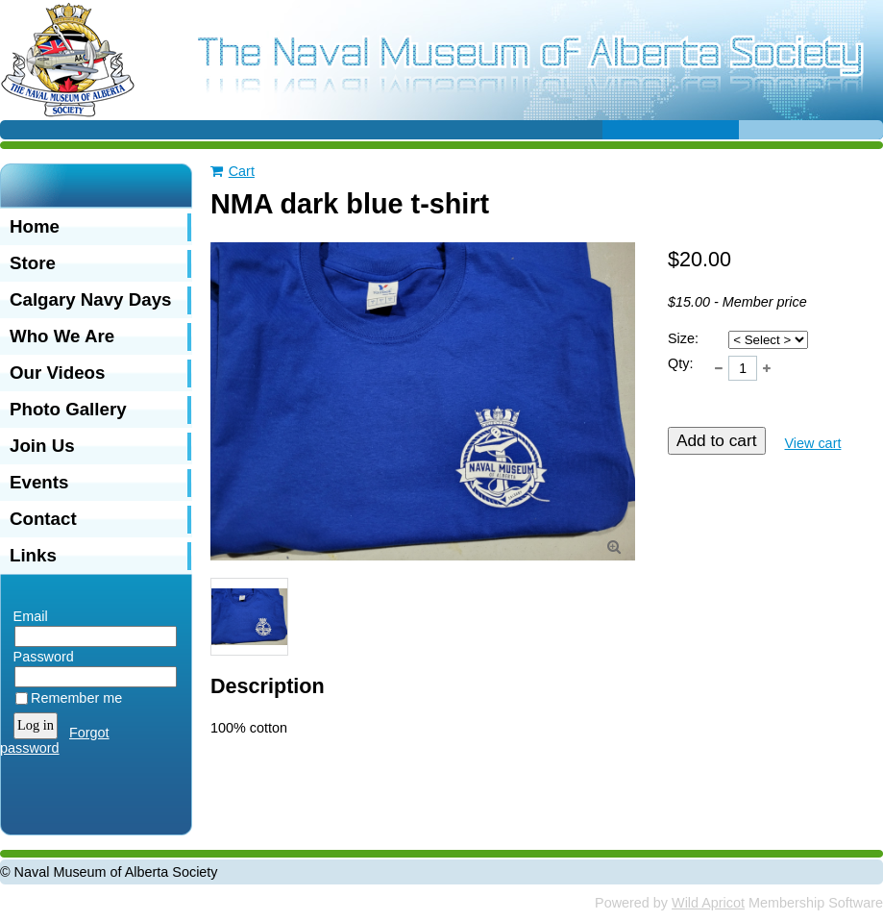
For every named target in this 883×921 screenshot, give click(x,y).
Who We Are (62, 336)
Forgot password (55, 740)
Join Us (42, 446)
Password (39, 656)
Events (39, 482)
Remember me (76, 698)
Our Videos (57, 372)
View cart (813, 443)
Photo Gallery (68, 409)
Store (33, 263)
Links (33, 555)
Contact (43, 519)
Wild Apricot (708, 902)
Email (26, 616)
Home (35, 226)
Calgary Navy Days (90, 299)
